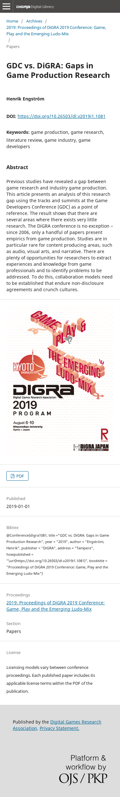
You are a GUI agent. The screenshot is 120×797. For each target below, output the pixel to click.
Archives (34, 21)
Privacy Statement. (59, 728)
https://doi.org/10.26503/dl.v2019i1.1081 (62, 116)
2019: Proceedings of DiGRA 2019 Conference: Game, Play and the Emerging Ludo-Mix (56, 30)
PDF (19, 476)
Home (12, 21)
